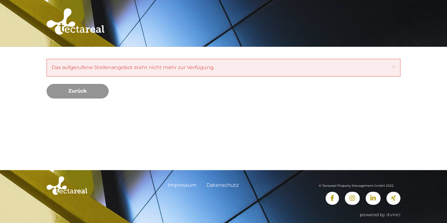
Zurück (77, 91)
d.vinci (393, 214)
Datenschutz (222, 185)
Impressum (182, 185)
